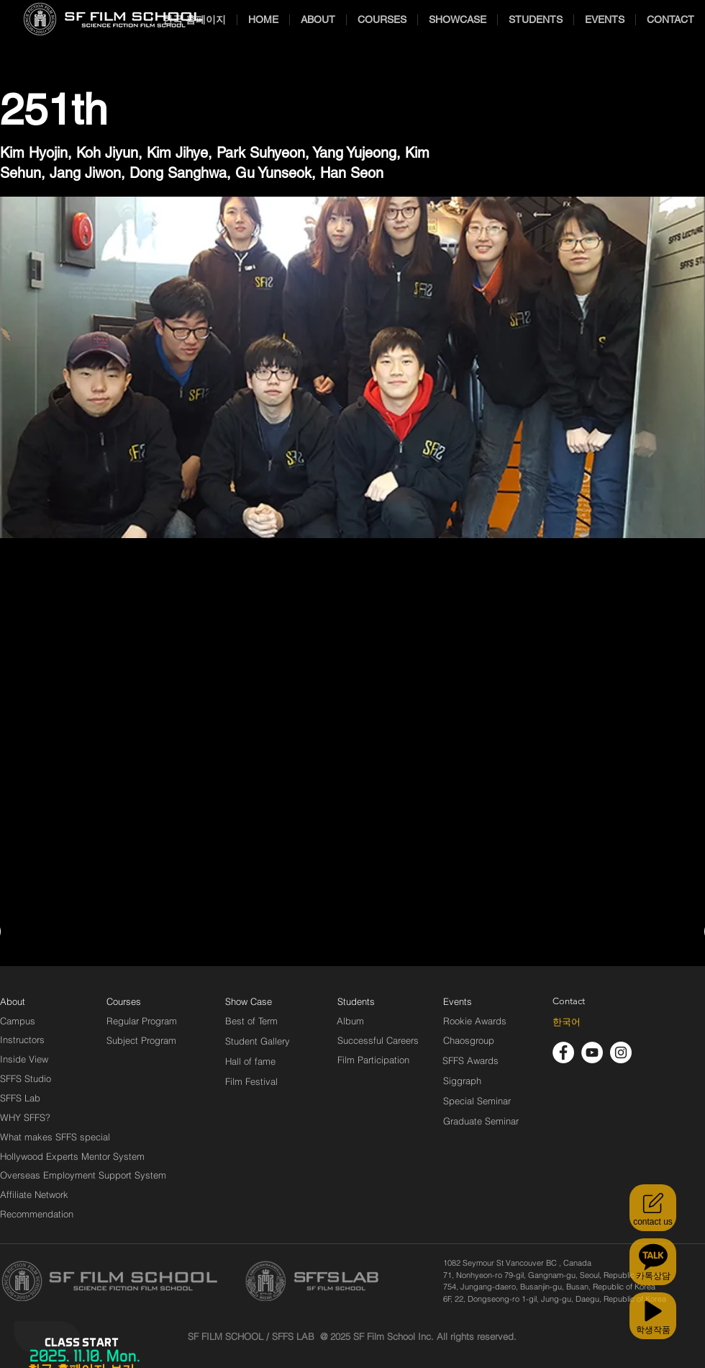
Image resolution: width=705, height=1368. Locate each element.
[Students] (356, 1001)
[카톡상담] (652, 1261)
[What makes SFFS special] (55, 1136)
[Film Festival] (251, 1081)
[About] (13, 1001)
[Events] (474, 1001)
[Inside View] (25, 1058)
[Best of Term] (251, 1020)
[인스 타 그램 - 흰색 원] (621, 1052)
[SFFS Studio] (25, 1078)
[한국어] (566, 1022)
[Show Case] (257, 1001)
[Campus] (17, 1020)
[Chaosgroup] (469, 1040)
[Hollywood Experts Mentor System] (72, 1156)
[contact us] (652, 1207)
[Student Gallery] (257, 1040)
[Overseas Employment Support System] (83, 1174)
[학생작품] (652, 1315)
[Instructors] (22, 1039)
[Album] (375, 1020)
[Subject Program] (141, 1040)
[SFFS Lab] (20, 1097)
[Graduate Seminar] (482, 1120)
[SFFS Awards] (470, 1060)
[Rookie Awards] (474, 1020)
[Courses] (141, 1001)
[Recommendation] (37, 1213)
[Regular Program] (141, 1020)
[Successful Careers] (378, 1040)
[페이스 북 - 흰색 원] (563, 1052)
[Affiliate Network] (37, 1194)
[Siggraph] (462, 1080)
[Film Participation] (373, 1059)
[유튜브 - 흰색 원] (592, 1052)
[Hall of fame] (250, 1061)
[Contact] (569, 1001)
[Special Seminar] (477, 1100)
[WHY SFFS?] (37, 1117)
